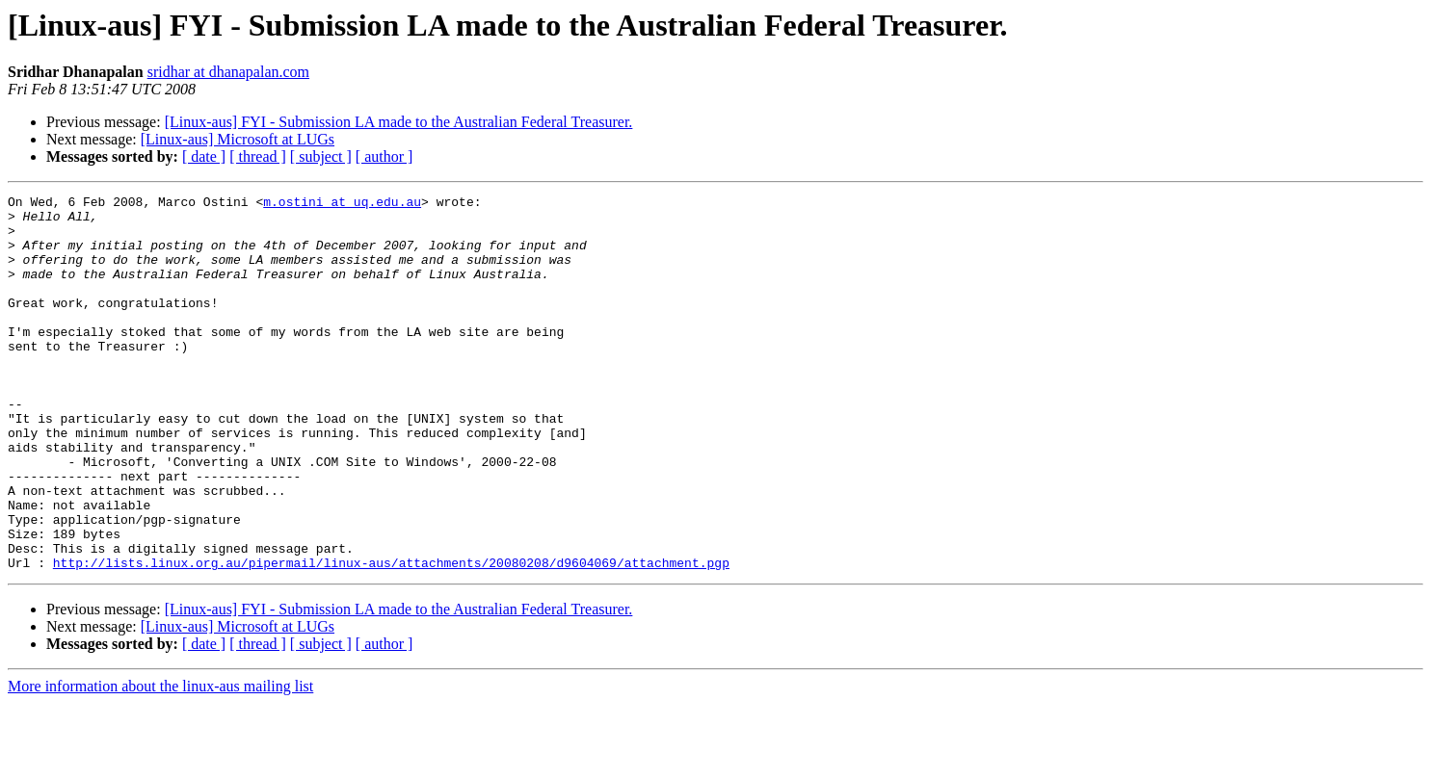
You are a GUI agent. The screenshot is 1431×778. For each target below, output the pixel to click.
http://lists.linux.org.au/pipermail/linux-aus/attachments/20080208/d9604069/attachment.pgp (391, 637)
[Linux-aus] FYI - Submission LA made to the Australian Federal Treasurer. (399, 122)
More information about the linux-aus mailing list (160, 761)
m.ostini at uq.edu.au (342, 204)
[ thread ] (257, 156)
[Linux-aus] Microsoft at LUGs (237, 139)
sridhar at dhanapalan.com (228, 72)
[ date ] (203, 156)
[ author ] (384, 156)
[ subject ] (321, 156)
